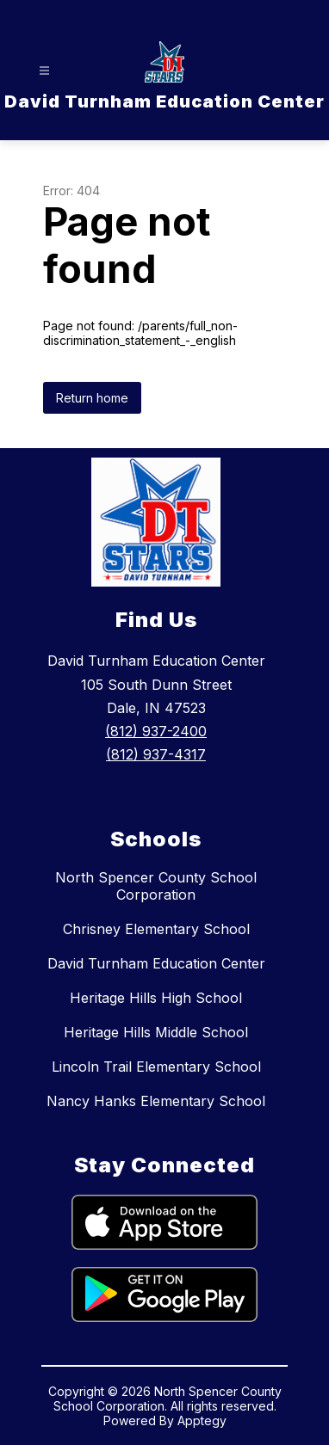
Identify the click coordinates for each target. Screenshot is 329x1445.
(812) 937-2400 (156, 731)
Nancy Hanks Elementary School (156, 1101)
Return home (92, 397)
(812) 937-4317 (156, 754)
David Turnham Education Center (156, 963)
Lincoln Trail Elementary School (156, 1066)
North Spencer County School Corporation (156, 886)
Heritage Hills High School (156, 997)
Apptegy (202, 1420)
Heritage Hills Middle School (156, 1032)
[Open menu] (44, 71)
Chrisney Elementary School (156, 929)
